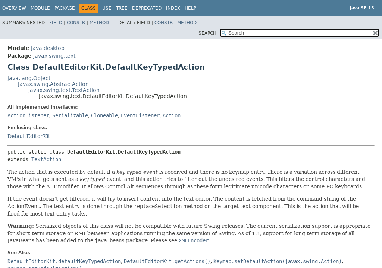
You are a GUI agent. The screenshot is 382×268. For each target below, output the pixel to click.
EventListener (140, 115)
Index (173, 8)
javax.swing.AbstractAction (53, 84)
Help (190, 8)
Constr (76, 22)
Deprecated (147, 8)
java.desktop (48, 48)
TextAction (46, 159)
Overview (14, 8)
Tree (122, 8)
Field (55, 22)
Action (172, 115)
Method (99, 22)
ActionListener (28, 115)
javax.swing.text (54, 56)
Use (107, 8)
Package (64, 8)
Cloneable (104, 115)
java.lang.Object (28, 78)
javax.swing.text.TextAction (64, 90)
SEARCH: (208, 33)
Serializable (70, 115)
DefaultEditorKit (28, 136)
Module (40, 8)
